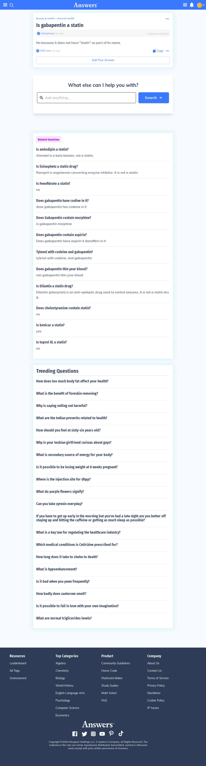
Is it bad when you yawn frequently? (63, 581)
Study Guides (109, 685)
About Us (153, 663)
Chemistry (62, 671)
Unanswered (18, 678)
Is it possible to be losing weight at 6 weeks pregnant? (77, 467)
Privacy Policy (156, 685)
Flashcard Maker (112, 678)
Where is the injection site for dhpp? (63, 479)
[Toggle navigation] (185, 4)
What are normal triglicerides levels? (64, 618)
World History (64, 685)
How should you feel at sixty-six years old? (68, 430)
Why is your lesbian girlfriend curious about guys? (73, 442)
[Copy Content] (158, 51)
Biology (60, 678)
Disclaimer (154, 693)
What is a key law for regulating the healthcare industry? (78, 532)
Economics (62, 715)
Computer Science (67, 708)
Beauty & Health (45, 18)
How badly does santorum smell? (61, 593)
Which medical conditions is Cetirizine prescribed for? (77, 544)
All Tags (15, 671)
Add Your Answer (103, 60)
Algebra (61, 663)
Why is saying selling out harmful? (61, 406)
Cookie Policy (155, 700)
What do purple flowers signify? (60, 491)
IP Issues (153, 708)
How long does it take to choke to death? (67, 557)
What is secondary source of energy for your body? (74, 455)
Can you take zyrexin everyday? (59, 504)
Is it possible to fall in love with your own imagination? (77, 606)
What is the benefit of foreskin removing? (67, 393)
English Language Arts (70, 693)
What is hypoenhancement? (56, 569)
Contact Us (154, 671)
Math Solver (109, 693)
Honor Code (109, 671)
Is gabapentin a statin (59, 25)
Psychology (63, 700)
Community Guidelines (115, 663)
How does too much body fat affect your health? (72, 381)
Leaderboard (18, 663)
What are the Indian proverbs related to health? (71, 418)
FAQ (104, 700)
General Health (65, 18)
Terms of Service (158, 678)
